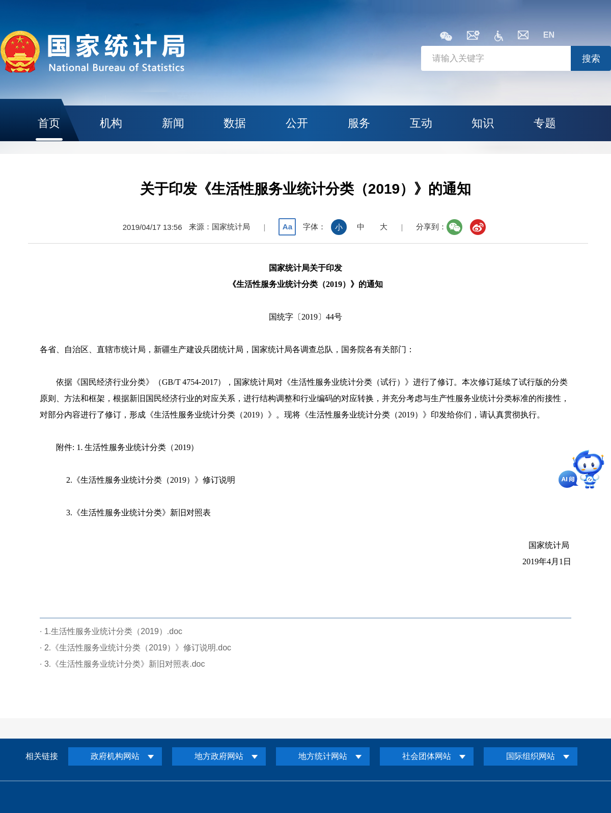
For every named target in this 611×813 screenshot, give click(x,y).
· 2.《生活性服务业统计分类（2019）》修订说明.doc (135, 647)
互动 (421, 123)
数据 (235, 123)
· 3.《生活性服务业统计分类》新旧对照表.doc (122, 664)
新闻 (173, 123)
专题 (545, 123)
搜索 (591, 59)
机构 (111, 123)
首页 (49, 123)
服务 (359, 123)
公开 (297, 123)
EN (548, 35)
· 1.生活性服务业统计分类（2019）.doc (111, 631)
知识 (482, 123)
